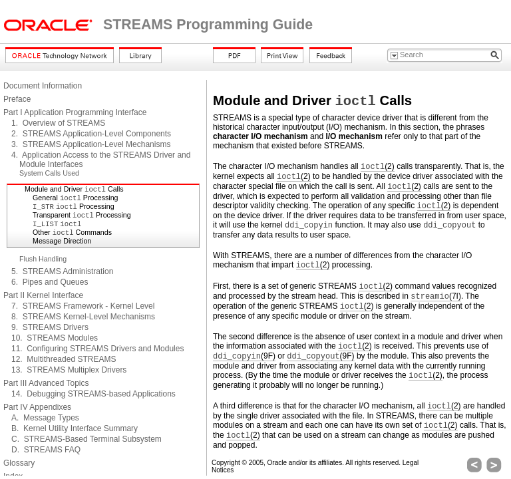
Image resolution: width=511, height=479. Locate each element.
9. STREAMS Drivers (49, 327)
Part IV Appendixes (37, 407)
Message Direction (62, 241)
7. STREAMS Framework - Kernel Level (82, 306)
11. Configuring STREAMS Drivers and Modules (97, 348)
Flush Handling (43, 259)
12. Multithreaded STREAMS (63, 359)
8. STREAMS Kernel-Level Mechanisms (83, 316)
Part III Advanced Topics (46, 383)
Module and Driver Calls (74, 189)
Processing (73, 206)
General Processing (75, 198)
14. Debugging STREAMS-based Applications (93, 394)
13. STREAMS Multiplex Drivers (68, 370)
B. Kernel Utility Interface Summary (74, 428)
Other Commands (72, 232)
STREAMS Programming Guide (208, 25)
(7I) (436, 296)
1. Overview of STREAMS (58, 123)
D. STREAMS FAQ (46, 449)
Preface (17, 99)
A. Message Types (45, 417)
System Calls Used (49, 173)
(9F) (244, 356)
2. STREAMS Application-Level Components (91, 133)
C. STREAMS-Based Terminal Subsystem (86, 439)
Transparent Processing (82, 215)
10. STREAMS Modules (54, 338)
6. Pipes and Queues (49, 282)
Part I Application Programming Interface (74, 112)
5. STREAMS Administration (62, 271)
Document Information (42, 85)
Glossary (19, 463)
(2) (378, 167)
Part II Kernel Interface (43, 295)
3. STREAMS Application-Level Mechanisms (90, 144)
